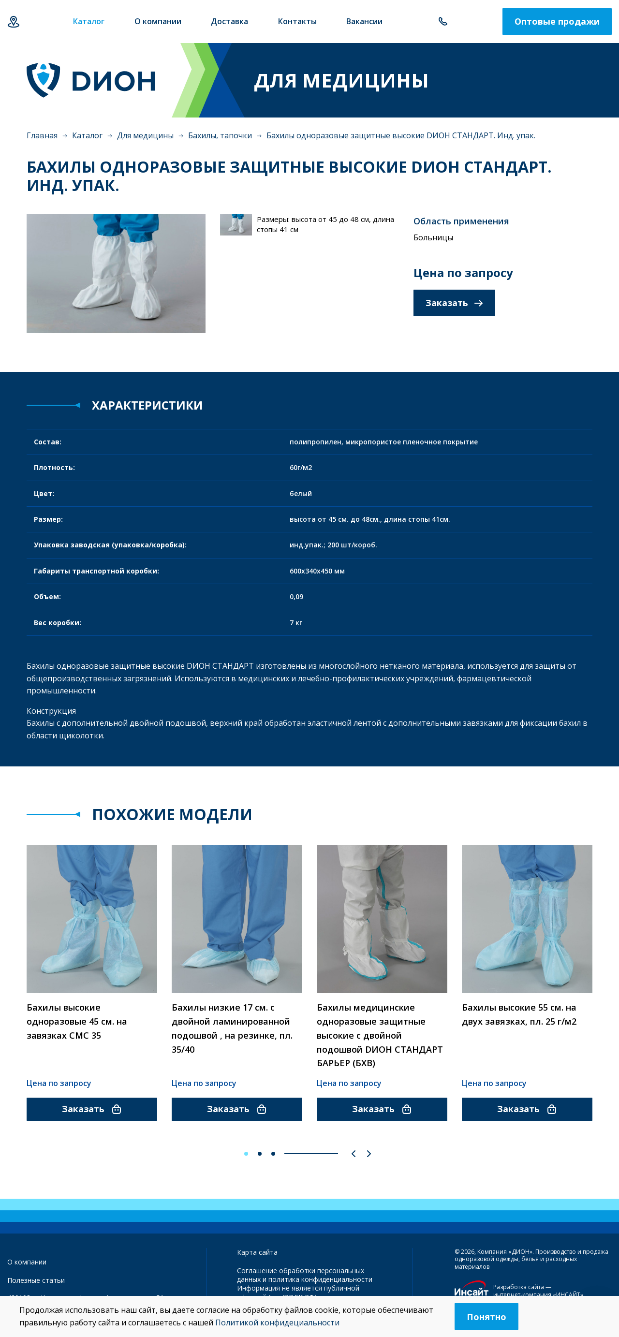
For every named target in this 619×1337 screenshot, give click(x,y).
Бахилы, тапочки (220, 136)
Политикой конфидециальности (277, 1322)
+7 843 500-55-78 (443, 22)
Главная (42, 136)
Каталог (87, 136)
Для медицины (145, 136)
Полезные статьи (36, 1280)
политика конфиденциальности (320, 1279)
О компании (26, 1261)
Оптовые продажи (557, 22)
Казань (13, 22)
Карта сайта (257, 1252)
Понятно (486, 1316)
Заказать (454, 303)
